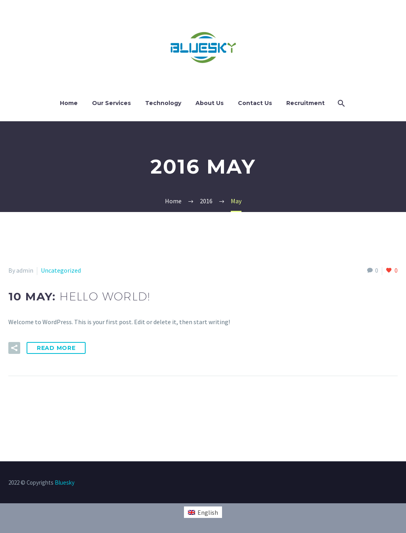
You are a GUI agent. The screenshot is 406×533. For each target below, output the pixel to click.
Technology (163, 103)
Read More (56, 348)
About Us (209, 103)
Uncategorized (61, 270)
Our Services (111, 103)
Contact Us (255, 103)
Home (69, 103)
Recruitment (305, 103)
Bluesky (65, 482)
